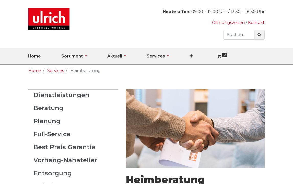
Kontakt (256, 22)
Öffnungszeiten (229, 22)
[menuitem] (44, 56)
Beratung (48, 108)
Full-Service (52, 134)
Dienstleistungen (61, 95)
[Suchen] (259, 35)
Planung (47, 121)
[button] (201, 56)
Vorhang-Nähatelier (65, 160)
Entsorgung (52, 173)
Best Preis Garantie (64, 147)
